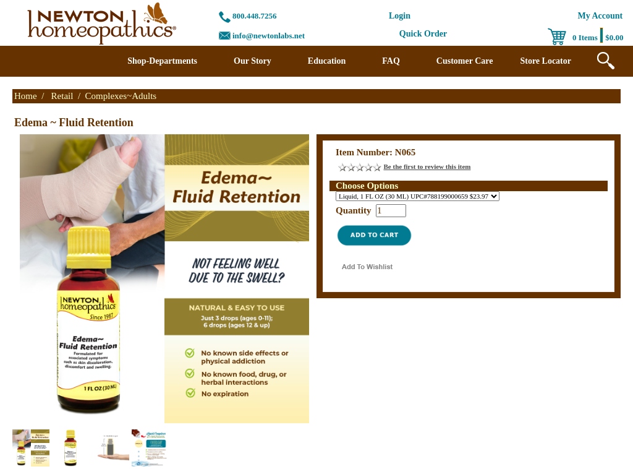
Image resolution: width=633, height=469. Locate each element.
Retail (62, 96)
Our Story (252, 61)
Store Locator (545, 61)
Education (327, 61)
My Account (600, 15)
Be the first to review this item (427, 166)
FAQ (391, 61)
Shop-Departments (162, 61)
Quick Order (423, 33)
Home (25, 96)
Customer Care (464, 61)
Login (399, 15)
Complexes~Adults (121, 96)
